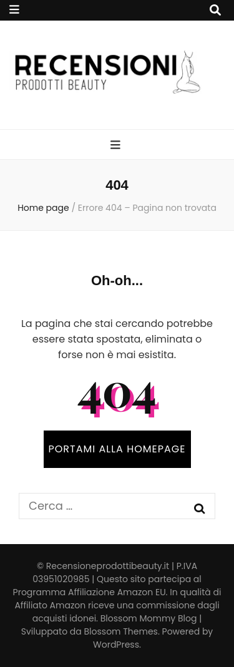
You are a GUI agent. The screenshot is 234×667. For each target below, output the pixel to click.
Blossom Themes (121, 631)
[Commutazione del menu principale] (117, 145)
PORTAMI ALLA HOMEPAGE (117, 449)
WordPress (116, 644)
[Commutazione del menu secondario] (14, 10)
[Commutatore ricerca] (215, 10)
